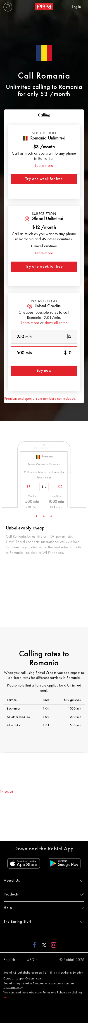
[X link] (44, 945)
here (6, 997)
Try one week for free (44, 179)
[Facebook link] (36, 945)
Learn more (44, 166)
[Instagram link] (53, 945)
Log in (76, 7)
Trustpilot (6, 792)
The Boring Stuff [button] (43, 922)
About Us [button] (43, 881)
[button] (10, 960)
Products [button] (43, 894)
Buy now (44, 371)
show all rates (56, 323)
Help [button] (43, 908)
